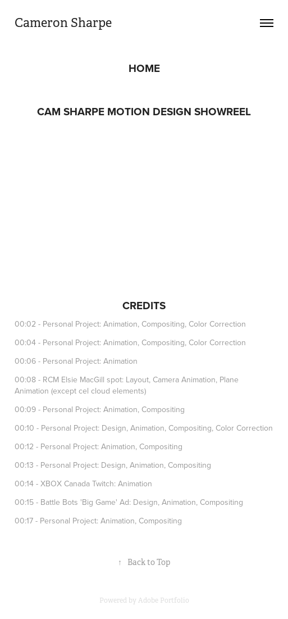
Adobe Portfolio (163, 600)
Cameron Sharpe (63, 22)
